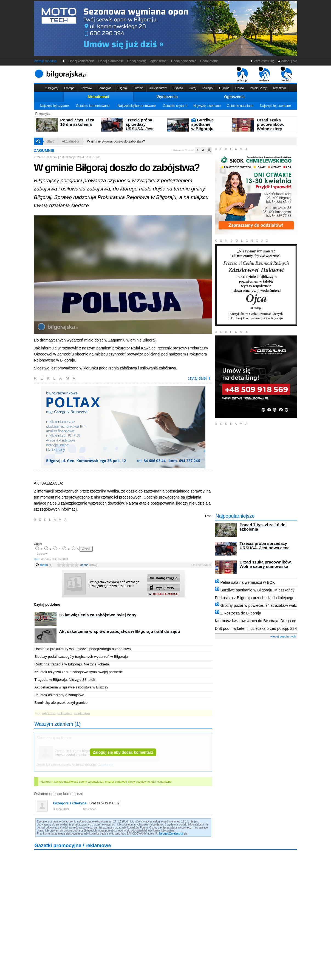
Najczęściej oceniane (275, 106)
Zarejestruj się (262, 61)
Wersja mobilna (45, 61)
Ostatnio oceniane (240, 106)
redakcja (242, 74)
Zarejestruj (176, 833)
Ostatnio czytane (175, 106)
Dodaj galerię (136, 61)
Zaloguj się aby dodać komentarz (123, 752)
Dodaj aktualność (111, 61)
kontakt (286, 74)
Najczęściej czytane (54, 106)
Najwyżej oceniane (207, 106)
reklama (264, 74)
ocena (88, 565)
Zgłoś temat (158, 61)
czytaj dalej (199, 378)
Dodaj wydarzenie (82, 61)
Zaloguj (163, 833)
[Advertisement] (98, 531)
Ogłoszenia (234, 97)
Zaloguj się (287, 61)
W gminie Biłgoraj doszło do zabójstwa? (116, 141)
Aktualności (98, 97)
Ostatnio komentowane (93, 106)
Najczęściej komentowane (137, 106)
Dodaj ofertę (209, 61)
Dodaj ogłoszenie (183, 61)
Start (50, 141)
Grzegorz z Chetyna (69, 803)
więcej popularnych (283, 636)
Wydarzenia (167, 97)
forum (46, 565)
